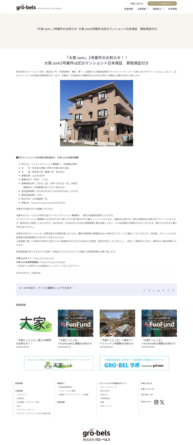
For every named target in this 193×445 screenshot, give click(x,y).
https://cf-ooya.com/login (52, 262)
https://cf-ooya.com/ (44, 258)
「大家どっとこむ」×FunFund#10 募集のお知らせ (158, 341)
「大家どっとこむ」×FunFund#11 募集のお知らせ (75, 341)
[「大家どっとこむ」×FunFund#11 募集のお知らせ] (75, 311)
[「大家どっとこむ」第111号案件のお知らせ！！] (33, 311)
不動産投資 (35, 273)
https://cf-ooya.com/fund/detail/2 (48, 202)
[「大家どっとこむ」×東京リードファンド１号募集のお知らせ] (117, 311)
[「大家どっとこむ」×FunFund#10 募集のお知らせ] (159, 311)
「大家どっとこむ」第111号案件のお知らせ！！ (33, 341)
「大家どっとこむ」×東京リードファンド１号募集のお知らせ (116, 341)
